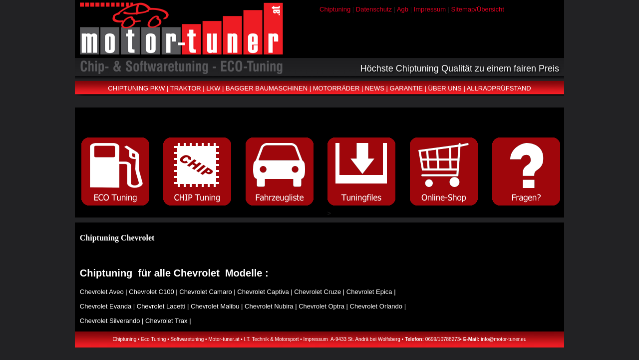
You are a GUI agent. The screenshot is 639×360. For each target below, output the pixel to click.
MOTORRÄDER (336, 88)
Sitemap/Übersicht (477, 9)
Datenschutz (374, 9)
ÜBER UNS (445, 88)
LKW (213, 88)
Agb (402, 9)
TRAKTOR (185, 88)
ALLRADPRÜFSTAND (499, 88)
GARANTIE (406, 88)
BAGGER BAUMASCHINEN (267, 88)
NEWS (374, 88)
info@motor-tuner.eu (503, 339)
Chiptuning (335, 9)
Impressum (430, 9)
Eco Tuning (153, 339)
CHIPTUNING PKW (136, 88)
